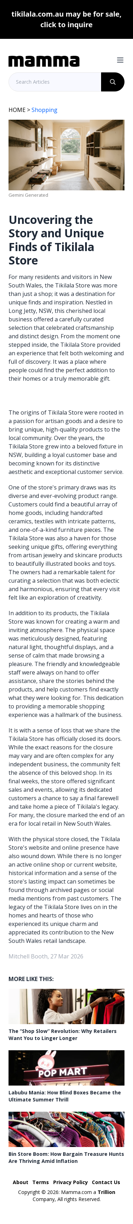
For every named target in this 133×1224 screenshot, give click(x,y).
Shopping (44, 110)
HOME (17, 110)
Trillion (106, 1192)
